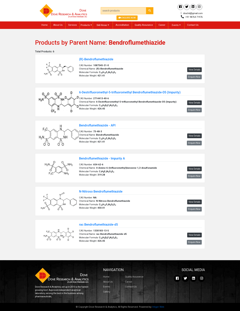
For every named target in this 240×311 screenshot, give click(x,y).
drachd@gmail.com (193, 13)
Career (162, 25)
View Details (194, 69)
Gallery (106, 291)
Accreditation (122, 25)
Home (44, 25)
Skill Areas (103, 25)
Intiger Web (158, 306)
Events (176, 25)
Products (86, 25)
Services (72, 25)
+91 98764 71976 (194, 17)
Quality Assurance (144, 25)
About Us (58, 25)
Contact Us (193, 25)
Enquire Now (127, 18)
